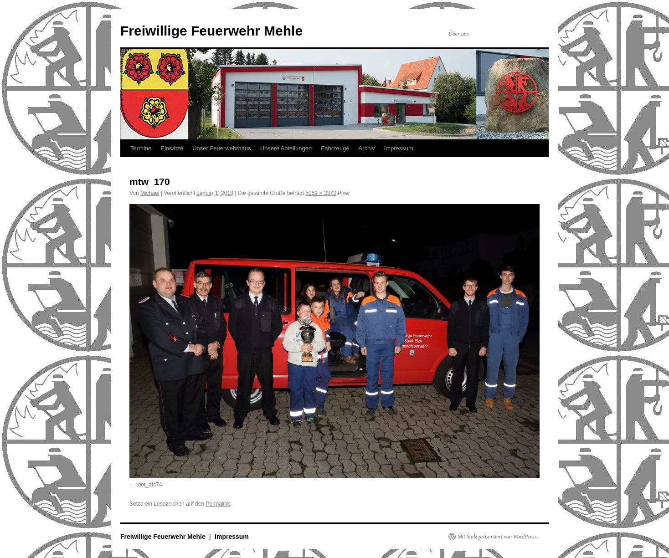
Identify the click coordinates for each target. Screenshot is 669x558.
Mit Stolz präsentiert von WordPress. (498, 536)
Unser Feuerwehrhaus (221, 148)
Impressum (398, 148)
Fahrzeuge (335, 148)
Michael (149, 193)
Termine (140, 148)
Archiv (366, 148)
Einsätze (171, 148)
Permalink (218, 504)
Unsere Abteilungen (286, 148)
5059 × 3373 (320, 193)
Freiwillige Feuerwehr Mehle (211, 30)
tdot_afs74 (149, 484)
